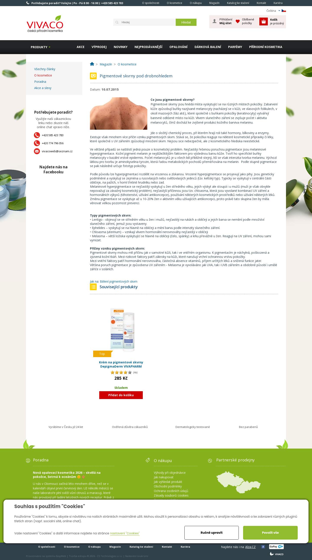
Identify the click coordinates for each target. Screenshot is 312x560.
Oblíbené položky (248, 21)
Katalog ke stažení (238, 3)
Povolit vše (270, 532)
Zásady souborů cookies (171, 495)
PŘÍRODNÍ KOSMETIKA (265, 47)
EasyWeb (61, 556)
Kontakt (261, 3)
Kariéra (278, 3)
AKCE (80, 47)
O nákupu (196, 3)
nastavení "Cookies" (125, 533)
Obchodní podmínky (168, 486)
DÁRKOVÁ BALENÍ (208, 47)
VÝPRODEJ (99, 47)
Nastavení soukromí (136, 556)
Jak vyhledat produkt (168, 482)
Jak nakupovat (164, 477)
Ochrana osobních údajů (171, 491)
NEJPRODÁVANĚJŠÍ (148, 47)
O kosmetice (174, 3)
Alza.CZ (250, 547)
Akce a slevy (42, 88)
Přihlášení (225, 21)
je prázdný (277, 21)
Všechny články (44, 69)
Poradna (40, 82)
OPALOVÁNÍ (178, 47)
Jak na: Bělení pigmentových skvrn (113, 281)
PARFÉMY (235, 47)
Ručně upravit (212, 532)
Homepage (132, 2)
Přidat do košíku (121, 395)
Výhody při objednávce (170, 473)
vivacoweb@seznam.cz (57, 151)
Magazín (214, 3)
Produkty (39, 47)
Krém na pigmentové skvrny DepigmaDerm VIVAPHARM (121, 364)
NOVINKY (120, 47)
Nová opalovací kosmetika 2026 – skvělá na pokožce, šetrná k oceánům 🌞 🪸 (67, 475)
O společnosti (150, 3)
